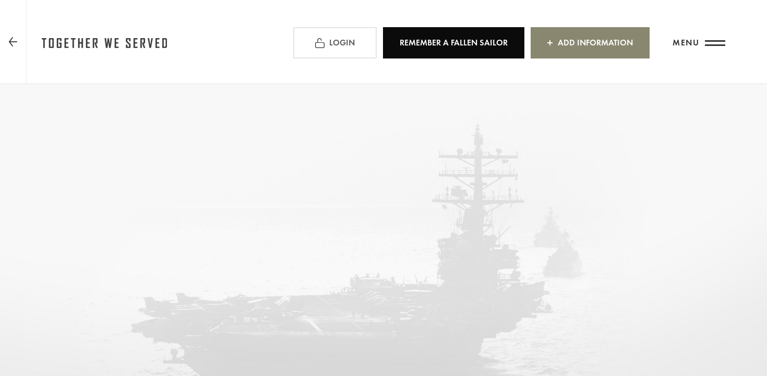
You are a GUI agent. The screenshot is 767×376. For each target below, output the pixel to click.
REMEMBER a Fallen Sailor (454, 42)
